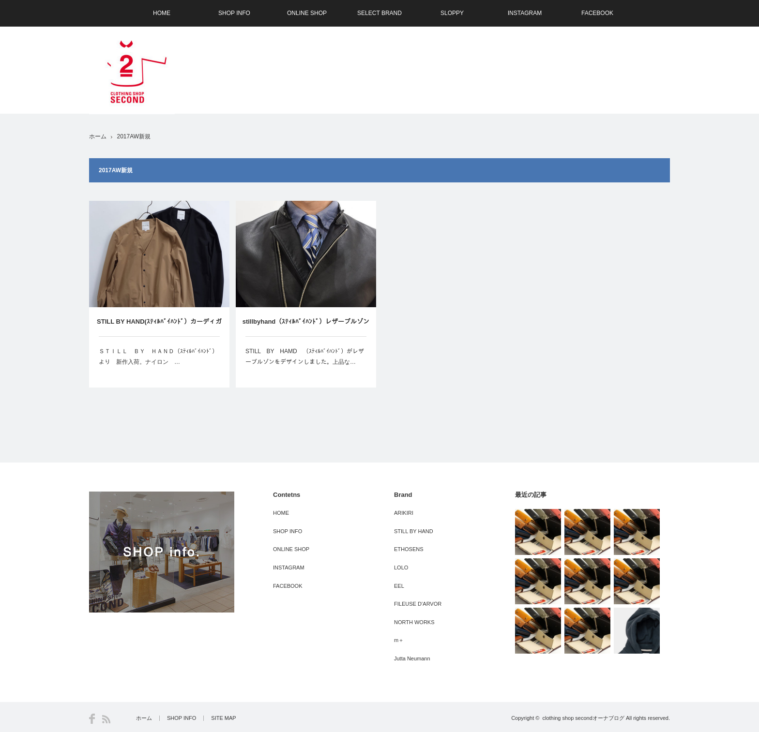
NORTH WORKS (414, 622)
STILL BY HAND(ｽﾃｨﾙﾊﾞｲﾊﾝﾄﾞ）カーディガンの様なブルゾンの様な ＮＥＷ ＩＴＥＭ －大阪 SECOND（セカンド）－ (162, 327)
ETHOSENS (409, 549)
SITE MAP (223, 718)
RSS (106, 719)
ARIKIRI (403, 513)
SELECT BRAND (379, 13)
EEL (399, 586)
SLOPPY (452, 13)
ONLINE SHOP (307, 13)
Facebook (92, 719)
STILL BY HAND (413, 531)
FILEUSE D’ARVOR (417, 604)
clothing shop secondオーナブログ (583, 718)
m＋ (399, 640)
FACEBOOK (597, 13)
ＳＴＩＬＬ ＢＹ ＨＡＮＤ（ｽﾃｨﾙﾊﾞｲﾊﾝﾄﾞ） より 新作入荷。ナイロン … (159, 356)
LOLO (401, 567)
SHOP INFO (234, 13)
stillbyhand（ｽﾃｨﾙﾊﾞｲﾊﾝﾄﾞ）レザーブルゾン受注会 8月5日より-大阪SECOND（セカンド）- (306, 327)
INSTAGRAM (525, 13)
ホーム (144, 718)
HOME (161, 13)
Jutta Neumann (412, 658)
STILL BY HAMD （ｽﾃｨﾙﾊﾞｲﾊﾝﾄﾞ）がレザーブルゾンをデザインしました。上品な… (304, 356)
